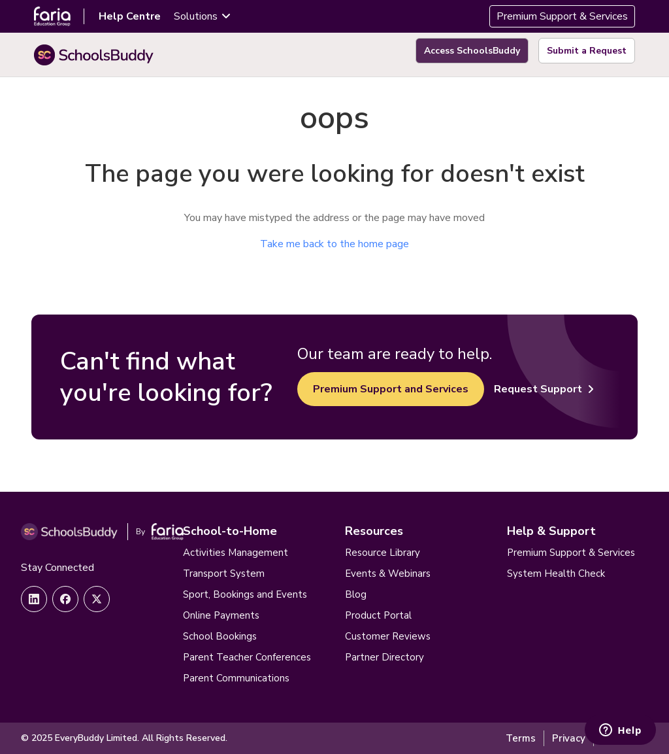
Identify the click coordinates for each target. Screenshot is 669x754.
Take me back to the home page (334, 244)
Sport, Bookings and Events (245, 594)
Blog (356, 594)
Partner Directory (384, 657)
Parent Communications (236, 678)
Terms (521, 738)
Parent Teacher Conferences (247, 657)
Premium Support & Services (562, 16)
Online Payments (221, 615)
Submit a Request (587, 50)
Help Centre (130, 16)
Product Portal (378, 615)
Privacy (568, 738)
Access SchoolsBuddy (472, 50)
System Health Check (556, 573)
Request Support (544, 389)
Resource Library (382, 552)
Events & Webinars (388, 573)
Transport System (224, 573)
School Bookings (220, 636)
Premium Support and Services (390, 389)
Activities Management (235, 552)
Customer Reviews (388, 636)
